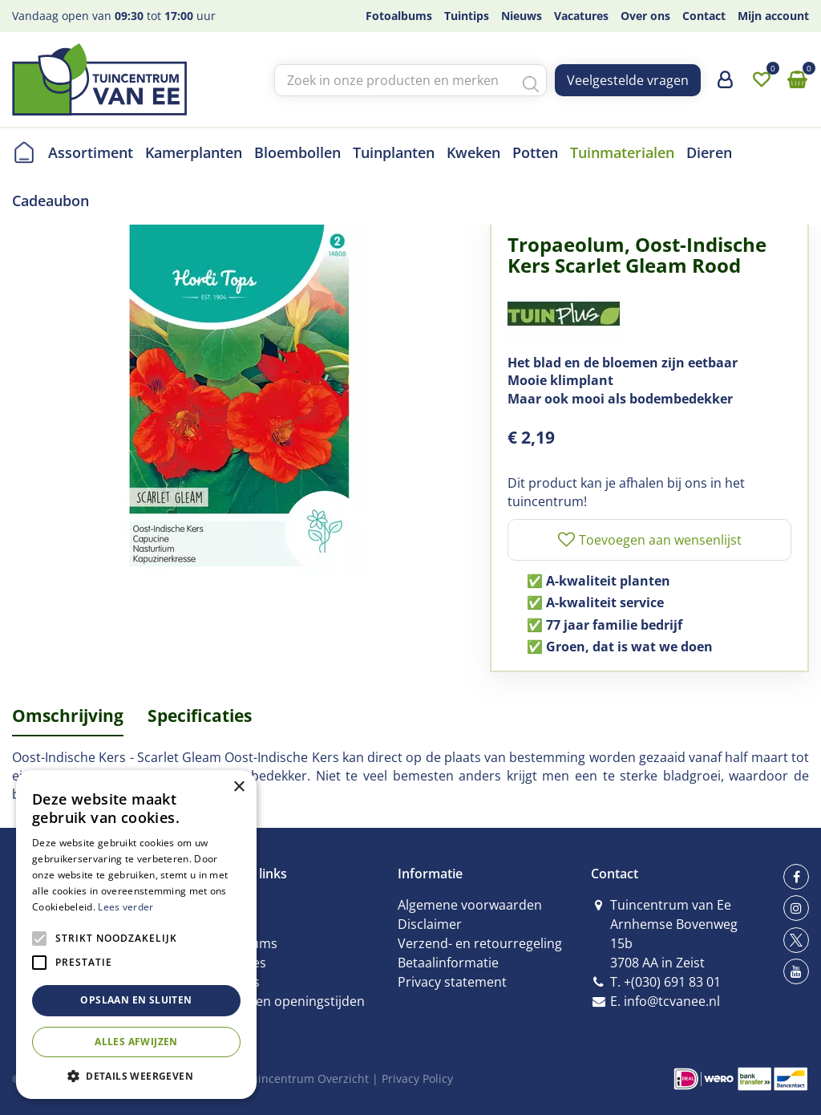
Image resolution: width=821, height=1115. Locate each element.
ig (796, 908)
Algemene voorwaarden (470, 905)
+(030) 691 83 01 (672, 982)
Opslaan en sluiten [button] (136, 1000)
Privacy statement (452, 982)
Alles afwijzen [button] (136, 1041)
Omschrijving (67, 715)
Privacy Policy (417, 1078)
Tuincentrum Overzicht (307, 1078)
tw (796, 940)
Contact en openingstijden (285, 1001)
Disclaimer (430, 924)
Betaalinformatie (448, 962)
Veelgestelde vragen (628, 80)
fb (796, 877)
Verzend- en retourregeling (480, 943)
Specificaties (200, 715)
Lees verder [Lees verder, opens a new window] (125, 907)
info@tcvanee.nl (672, 1001)
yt (796, 971)
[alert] (136, 934)
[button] (136, 1075)
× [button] (239, 787)
